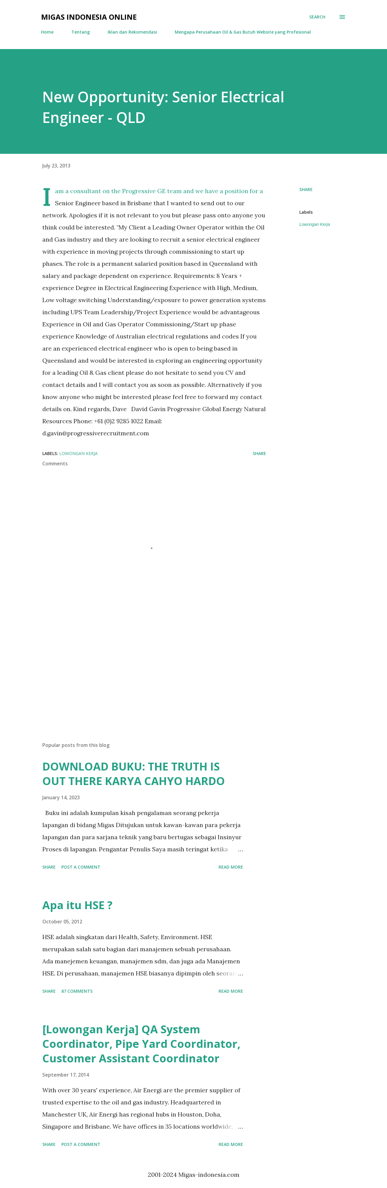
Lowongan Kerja (314, 224)
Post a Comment (80, 867)
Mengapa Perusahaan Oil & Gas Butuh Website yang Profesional (243, 32)
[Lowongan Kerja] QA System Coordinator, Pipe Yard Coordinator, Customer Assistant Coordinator (141, 1044)
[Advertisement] (144, 666)
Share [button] (306, 189)
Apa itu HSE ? (77, 905)
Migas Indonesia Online (89, 17)
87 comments (77, 991)
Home (47, 32)
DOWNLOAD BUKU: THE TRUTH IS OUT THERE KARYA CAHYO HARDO (133, 773)
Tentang (80, 32)
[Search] (317, 17)
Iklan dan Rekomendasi (132, 32)
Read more (231, 867)
